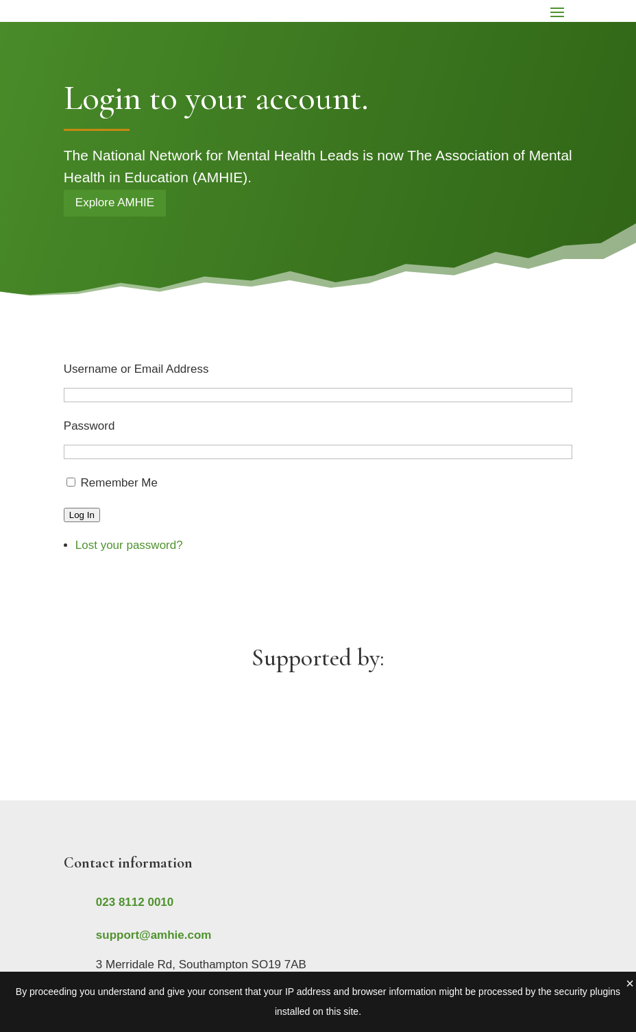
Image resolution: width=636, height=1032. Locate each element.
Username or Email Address (136, 369)
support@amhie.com (154, 935)
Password (89, 425)
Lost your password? (129, 545)
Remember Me (119, 482)
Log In (82, 515)
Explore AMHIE (114, 202)
